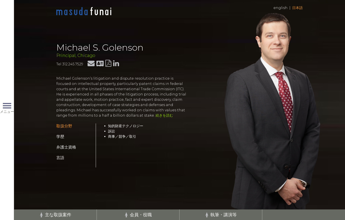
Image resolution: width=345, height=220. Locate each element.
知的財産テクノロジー (125, 126)
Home (83, 11)
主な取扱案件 (58, 214)
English (280, 8)
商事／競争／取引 (122, 136)
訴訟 (111, 131)
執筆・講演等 (223, 214)
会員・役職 (141, 214)
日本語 (297, 8)
